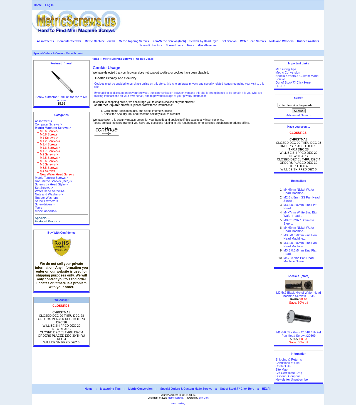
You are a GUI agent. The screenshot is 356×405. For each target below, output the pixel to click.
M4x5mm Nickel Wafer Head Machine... (298, 191)
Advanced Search (298, 115)
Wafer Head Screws (253, 41)
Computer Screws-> (48, 124)
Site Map (281, 369)
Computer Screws (69, 41)
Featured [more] (62, 63)
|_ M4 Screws (45, 171)
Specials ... (42, 218)
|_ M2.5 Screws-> (47, 157)
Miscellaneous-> (46, 211)
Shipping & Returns (288, 359)
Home (38, 5)
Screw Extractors (150, 45)
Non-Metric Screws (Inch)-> (53, 181)
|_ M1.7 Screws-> (47, 151)
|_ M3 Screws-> (46, 164)
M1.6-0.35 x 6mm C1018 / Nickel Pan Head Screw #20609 (298, 332)
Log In (49, 5)
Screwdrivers (174, 45)
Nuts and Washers (282, 41)
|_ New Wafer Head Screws (54, 174)
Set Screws (229, 41)
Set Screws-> (44, 187)
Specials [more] (298, 276)
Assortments (45, 41)
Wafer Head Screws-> (50, 191)
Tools (190, 45)
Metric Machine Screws (117, 58)
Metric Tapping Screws (134, 41)
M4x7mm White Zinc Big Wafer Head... (300, 214)
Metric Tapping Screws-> (51, 177)
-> (53, 127)
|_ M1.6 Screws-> (47, 147)
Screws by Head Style (203, 41)
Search (298, 97)
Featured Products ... (49, 221)
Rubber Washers (308, 41)
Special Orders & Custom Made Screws (58, 53)
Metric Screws (176, 397)
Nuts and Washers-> (49, 194)
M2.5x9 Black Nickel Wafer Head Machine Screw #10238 (298, 293)
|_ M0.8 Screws (46, 134)
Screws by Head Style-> (51, 184)
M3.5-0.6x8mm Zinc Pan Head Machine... (300, 236)
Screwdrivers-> (45, 204)
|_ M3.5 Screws (46, 167)
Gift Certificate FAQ (288, 372)
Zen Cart (204, 397)
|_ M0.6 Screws (46, 131)
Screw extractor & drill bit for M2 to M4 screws (61, 97)
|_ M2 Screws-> (46, 154)
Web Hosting (178, 403)
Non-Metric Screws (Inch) (169, 41)
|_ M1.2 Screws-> (47, 141)
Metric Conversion (287, 72)
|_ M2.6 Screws (46, 161)
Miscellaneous (206, 45)
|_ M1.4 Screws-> (47, 144)
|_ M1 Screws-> (46, 137)
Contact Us (282, 366)
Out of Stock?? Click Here (293, 82)
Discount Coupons (287, 376)
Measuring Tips (285, 69)
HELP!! (280, 85)
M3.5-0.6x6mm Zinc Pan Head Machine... (300, 244)
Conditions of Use (287, 362)
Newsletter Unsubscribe (291, 379)
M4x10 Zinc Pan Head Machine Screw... (298, 259)
